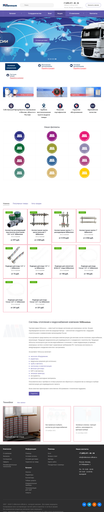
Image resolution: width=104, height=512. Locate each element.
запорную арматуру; (38, 373)
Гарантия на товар (31, 462)
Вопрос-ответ (52, 456)
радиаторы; (35, 359)
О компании (7, 453)
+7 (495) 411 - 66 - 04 (71, 3)
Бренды (50, 459)
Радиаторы (29, 475)
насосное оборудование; (39, 356)
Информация (30, 449)
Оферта (6, 462)
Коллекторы (29, 477)
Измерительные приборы (31, 484)
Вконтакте (84, 504)
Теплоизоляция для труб (30, 489)
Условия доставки (41, 40)
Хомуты (28, 492)
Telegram (89, 504)
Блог (49, 453)
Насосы (28, 472)
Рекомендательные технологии (10, 465)
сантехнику (34, 366)
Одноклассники (94, 504)
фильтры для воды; (37, 368)
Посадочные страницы (56, 465)
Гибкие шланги (30, 480)
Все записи (21, 402)
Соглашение (7, 459)
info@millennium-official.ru (88, 457)
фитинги (39, 363)
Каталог (28, 468)
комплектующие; (46, 366)
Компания (7, 449)
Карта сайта (52, 462)
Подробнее (34, 393)
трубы (33, 363)
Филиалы (6, 456)
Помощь (28, 453)
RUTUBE (99, 504)
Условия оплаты (31, 456)
